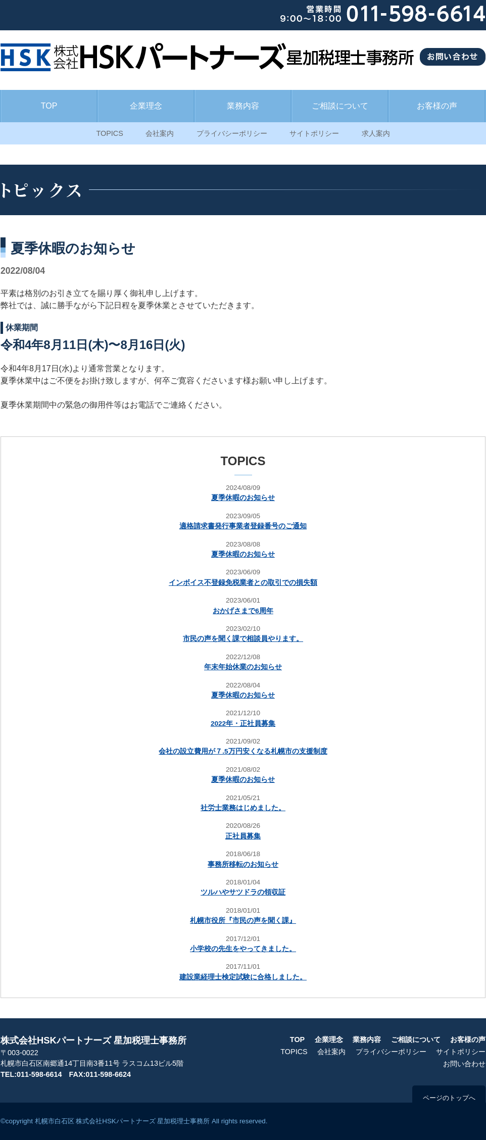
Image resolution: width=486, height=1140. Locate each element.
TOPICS (109, 133)
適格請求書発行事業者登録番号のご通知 (243, 526)
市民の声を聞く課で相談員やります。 (243, 638)
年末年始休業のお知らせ (243, 667)
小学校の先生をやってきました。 (243, 949)
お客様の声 (437, 106)
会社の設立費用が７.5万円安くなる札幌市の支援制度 (243, 751)
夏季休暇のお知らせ (243, 498)
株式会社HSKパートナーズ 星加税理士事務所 (93, 1040)
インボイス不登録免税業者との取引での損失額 (243, 582)
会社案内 (159, 133)
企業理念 (146, 106)
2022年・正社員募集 (243, 723)
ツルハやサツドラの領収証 (243, 892)
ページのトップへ (449, 1098)
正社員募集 (243, 836)
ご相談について (340, 106)
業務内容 (243, 106)
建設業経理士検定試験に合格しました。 (243, 977)
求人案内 (376, 133)
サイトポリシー (314, 133)
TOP (49, 106)
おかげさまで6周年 (243, 611)
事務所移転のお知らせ (243, 864)
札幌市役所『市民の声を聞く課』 (243, 920)
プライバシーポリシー (232, 133)
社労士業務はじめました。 (243, 808)
